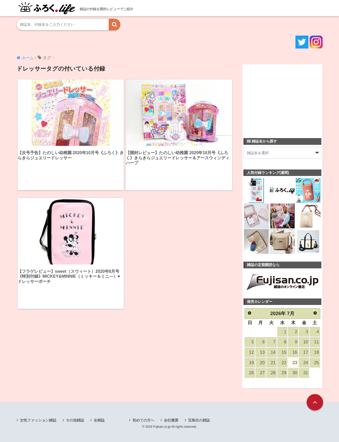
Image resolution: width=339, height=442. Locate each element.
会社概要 (171, 420)
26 (251, 372)
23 (294, 362)
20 (262, 362)
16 (294, 352)
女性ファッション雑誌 (38, 420)
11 (316, 341)
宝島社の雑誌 (199, 420)
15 (284, 352)
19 (251, 362)
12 (251, 352)
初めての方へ (143, 420)
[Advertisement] (282, 98)
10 (305, 341)
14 (273, 352)
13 (262, 352)
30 (294, 372)
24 (305, 362)
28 (273, 372)
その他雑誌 (75, 420)
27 (262, 372)
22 (284, 362)
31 (305, 372)
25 (316, 362)
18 (316, 352)
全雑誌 (99, 420)
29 (284, 372)
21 (273, 362)
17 (305, 352)
